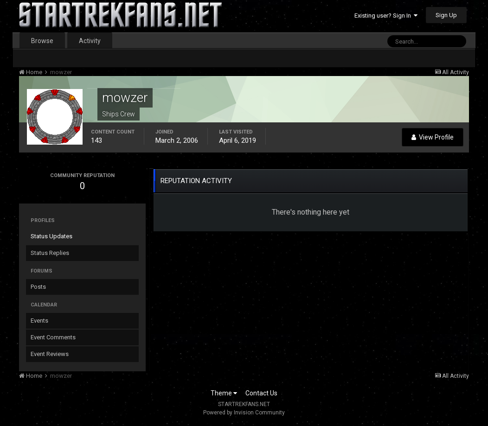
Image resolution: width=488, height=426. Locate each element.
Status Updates (51, 236)
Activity (90, 41)
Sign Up (446, 15)
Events (39, 320)
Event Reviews (50, 353)
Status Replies (50, 252)
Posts (38, 286)
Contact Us (261, 393)
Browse (42, 41)
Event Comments (53, 337)
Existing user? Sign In (385, 15)
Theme (224, 393)
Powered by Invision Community (244, 412)
